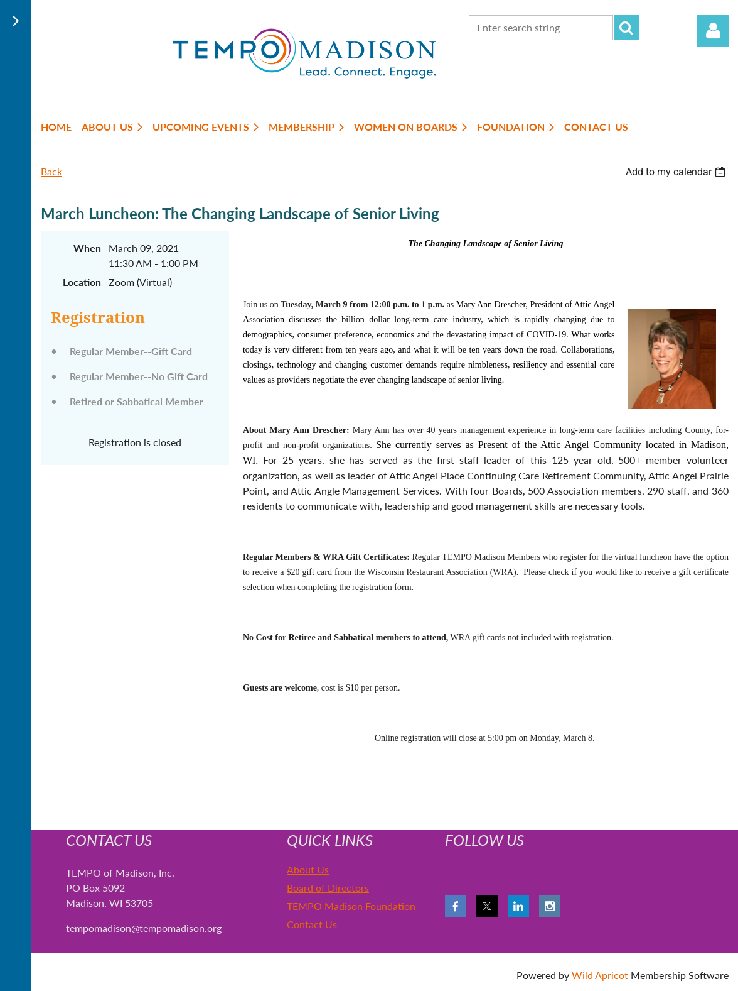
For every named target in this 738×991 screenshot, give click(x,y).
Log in (713, 31)
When (87, 248)
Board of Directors (328, 888)
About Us (308, 869)
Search (626, 27)
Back (51, 171)
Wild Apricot (600, 975)
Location (82, 282)
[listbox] (677, 172)
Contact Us (312, 924)
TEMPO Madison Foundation (351, 906)
